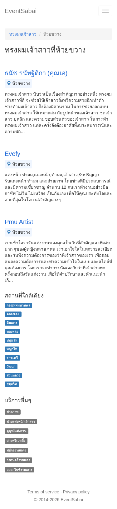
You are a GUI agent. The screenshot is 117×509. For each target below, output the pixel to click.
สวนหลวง (13, 375)
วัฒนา (11, 366)
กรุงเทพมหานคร (18, 305)
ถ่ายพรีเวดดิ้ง (16, 440)
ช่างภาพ (12, 412)
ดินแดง (12, 323)
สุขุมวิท (12, 384)
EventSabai (21, 10)
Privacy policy (76, 491)
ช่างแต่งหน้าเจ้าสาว (21, 421)
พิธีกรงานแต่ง (16, 450)
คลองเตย (13, 314)
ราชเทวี (12, 358)
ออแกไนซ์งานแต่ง (19, 470)
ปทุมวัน (12, 340)
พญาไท (12, 349)
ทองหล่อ (12, 331)
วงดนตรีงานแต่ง (18, 460)
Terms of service (43, 491)
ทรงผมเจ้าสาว (23, 34)
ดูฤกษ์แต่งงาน (16, 431)
